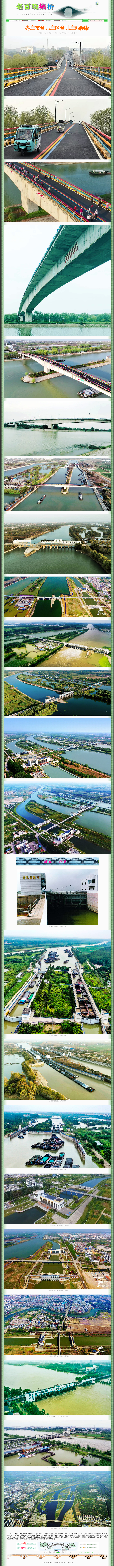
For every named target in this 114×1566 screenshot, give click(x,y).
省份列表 (33, 20)
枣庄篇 (64, 20)
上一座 (46, 1552)
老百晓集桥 (17, 20)
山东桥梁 (48, 20)
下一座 (69, 1552)
